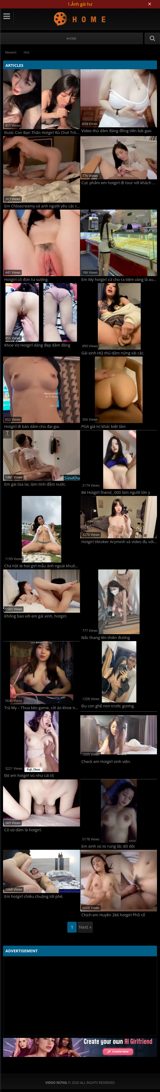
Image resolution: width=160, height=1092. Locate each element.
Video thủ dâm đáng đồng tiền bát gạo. (117, 130)
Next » (85, 927)
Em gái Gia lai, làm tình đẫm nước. (35, 484)
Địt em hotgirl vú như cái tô (29, 775)
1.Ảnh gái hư (80, 4)
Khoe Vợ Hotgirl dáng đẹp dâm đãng (37, 345)
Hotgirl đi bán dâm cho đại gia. (32, 426)
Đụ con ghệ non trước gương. (108, 706)
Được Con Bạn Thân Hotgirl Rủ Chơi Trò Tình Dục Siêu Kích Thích (42, 132)
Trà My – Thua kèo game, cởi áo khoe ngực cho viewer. (42, 707)
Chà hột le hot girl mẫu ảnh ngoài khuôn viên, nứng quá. (42, 565)
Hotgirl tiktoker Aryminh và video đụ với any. (119, 541)
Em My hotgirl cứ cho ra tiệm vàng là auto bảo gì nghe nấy (119, 279)
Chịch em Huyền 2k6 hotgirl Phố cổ (113, 915)
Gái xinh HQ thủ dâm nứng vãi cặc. (113, 353)
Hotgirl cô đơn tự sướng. (26, 279)
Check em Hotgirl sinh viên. (106, 761)
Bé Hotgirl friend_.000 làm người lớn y (116, 492)
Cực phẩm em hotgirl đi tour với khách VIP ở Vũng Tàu (119, 182)
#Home (71, 39)
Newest (11, 52)
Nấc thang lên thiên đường (106, 637)
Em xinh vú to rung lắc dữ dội (108, 846)
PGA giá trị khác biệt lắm (104, 426)
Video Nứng (80, 18)
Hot (27, 52)
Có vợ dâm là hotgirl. (23, 829)
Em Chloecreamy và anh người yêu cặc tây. (42, 206)
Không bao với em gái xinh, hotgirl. (35, 616)
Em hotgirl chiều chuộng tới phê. (33, 896)
